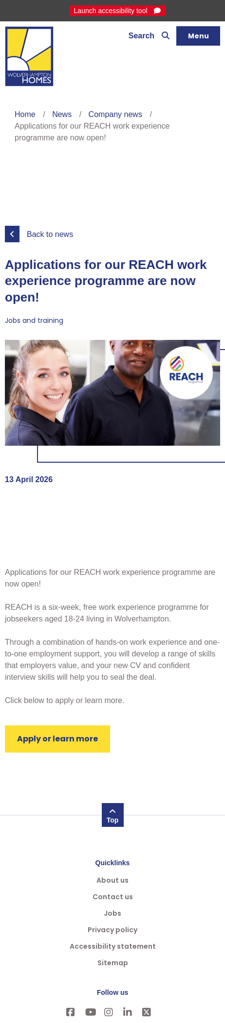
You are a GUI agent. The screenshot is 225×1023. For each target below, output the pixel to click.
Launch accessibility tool (112, 11)
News (62, 114)
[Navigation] (198, 36)
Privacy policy (112, 930)
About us (112, 880)
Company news (115, 114)
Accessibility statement (113, 946)
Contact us (113, 897)
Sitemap (112, 963)
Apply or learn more (57, 738)
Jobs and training (34, 320)
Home (25, 114)
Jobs (112, 913)
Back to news (50, 234)
